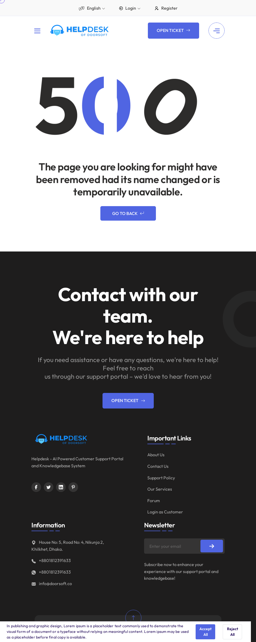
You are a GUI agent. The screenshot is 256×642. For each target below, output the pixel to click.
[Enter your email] (184, 546)
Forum (153, 500)
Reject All (232, 631)
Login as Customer (165, 512)
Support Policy (161, 477)
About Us (155, 454)
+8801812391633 (51, 560)
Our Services (159, 489)
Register (166, 8)
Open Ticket (173, 30)
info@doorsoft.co (51, 583)
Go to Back (128, 213)
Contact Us (158, 466)
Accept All (205, 631)
